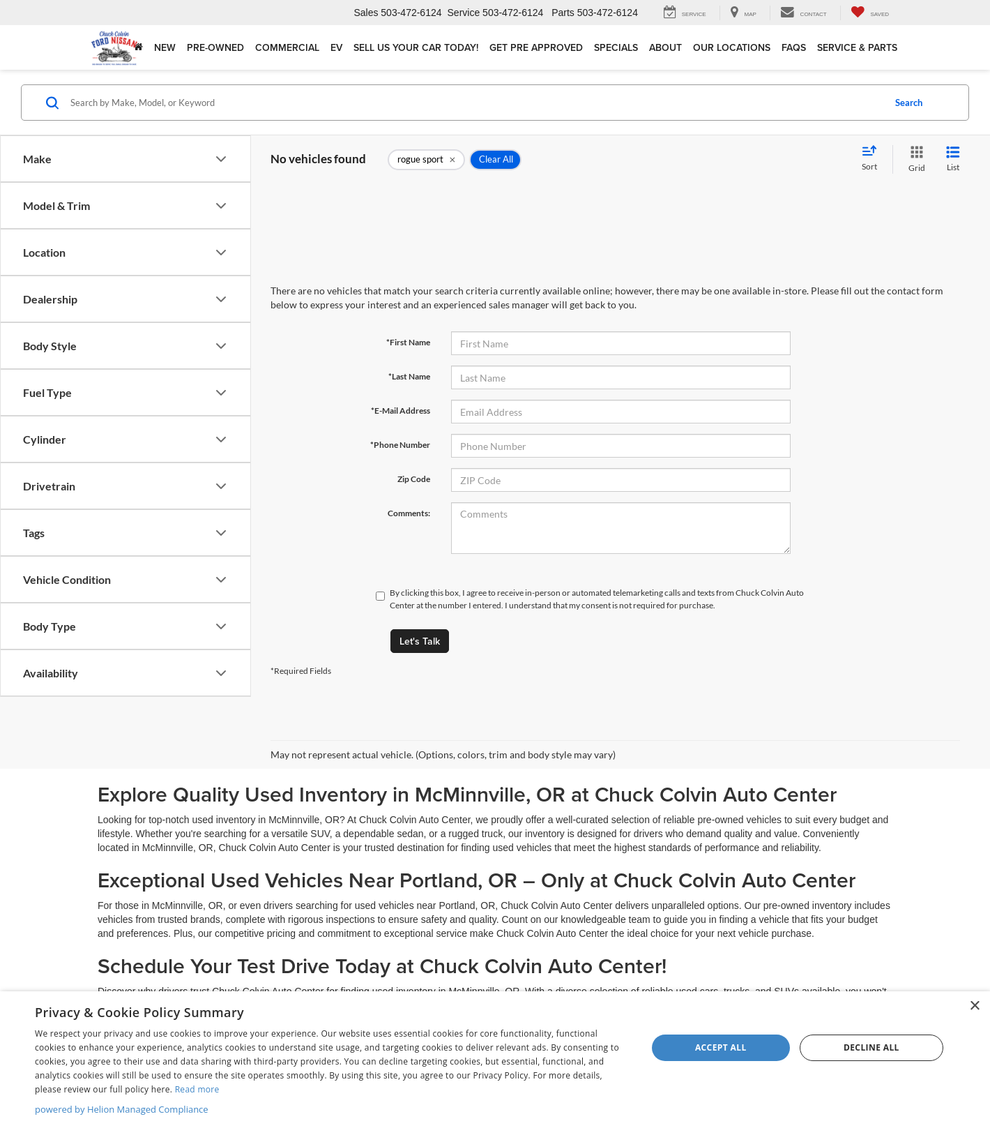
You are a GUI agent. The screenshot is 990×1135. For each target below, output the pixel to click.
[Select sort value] (873, 159)
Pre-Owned (215, 47)
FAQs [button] (794, 47)
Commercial (287, 47)
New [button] (165, 47)
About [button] (665, 47)
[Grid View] (914, 159)
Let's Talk (419, 641)
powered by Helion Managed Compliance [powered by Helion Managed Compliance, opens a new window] (121, 1109)
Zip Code (413, 479)
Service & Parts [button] (857, 47)
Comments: (409, 513)
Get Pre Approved (536, 47)
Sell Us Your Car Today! (415, 47)
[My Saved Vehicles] (869, 13)
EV (336, 47)
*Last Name (409, 376)
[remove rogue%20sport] (426, 159)
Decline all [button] (871, 1047)
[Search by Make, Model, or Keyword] (475, 102)
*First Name (408, 342)
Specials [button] (616, 47)
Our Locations (731, 47)
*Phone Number (400, 444)
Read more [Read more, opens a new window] (197, 1089)
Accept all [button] (721, 1047)
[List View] (953, 159)
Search (908, 102)
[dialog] (495, 1063)
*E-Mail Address (400, 410)
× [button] (974, 1006)
